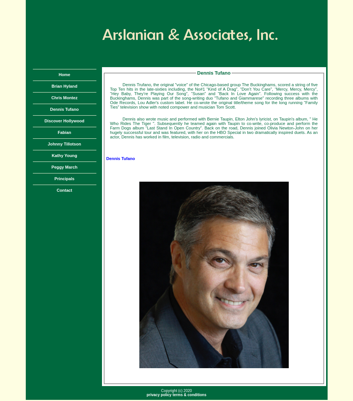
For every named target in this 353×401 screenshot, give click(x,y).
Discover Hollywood (64, 121)
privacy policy (158, 395)
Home (64, 74)
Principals (64, 178)
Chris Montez (64, 97)
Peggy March (65, 167)
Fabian (64, 132)
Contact (64, 190)
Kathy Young (64, 155)
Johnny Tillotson (64, 144)
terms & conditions (190, 395)
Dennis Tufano (64, 109)
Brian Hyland (64, 86)
